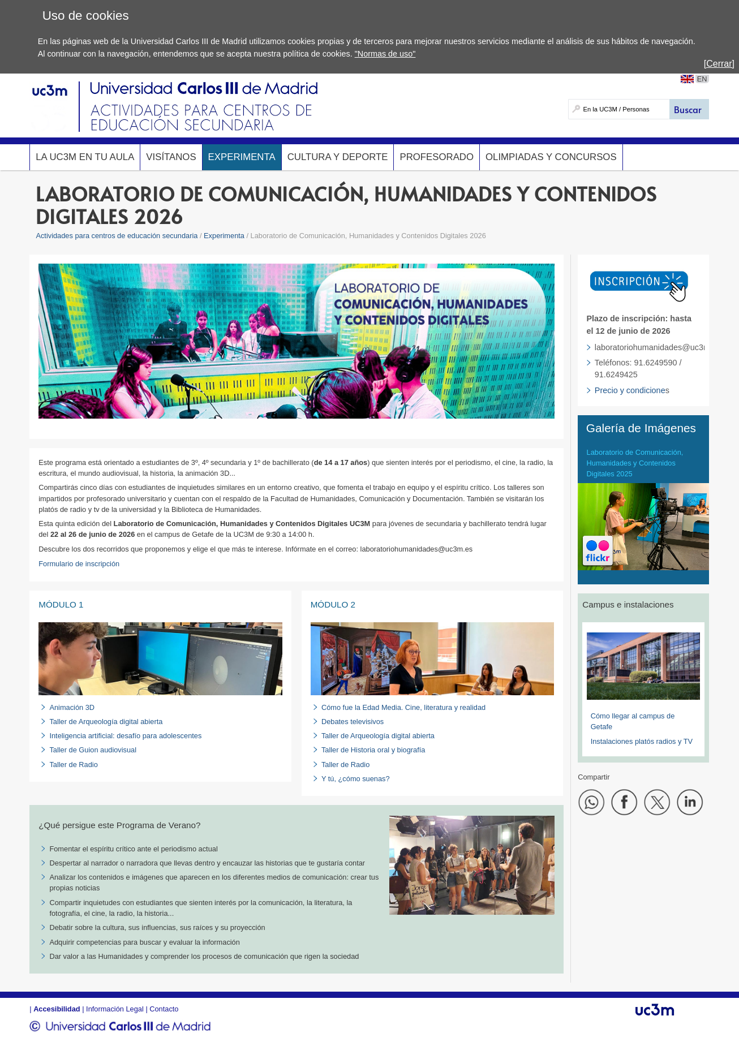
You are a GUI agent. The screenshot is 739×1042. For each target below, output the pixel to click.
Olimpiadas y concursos (551, 157)
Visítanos (171, 157)
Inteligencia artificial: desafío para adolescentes (125, 735)
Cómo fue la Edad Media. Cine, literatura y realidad (403, 707)
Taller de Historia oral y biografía (373, 750)
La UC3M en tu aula (85, 157)
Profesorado (436, 157)
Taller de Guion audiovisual (92, 750)
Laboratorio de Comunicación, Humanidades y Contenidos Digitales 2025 (635, 463)
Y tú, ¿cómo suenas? (355, 778)
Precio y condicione (630, 390)
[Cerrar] (719, 63)
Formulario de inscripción (78, 563)
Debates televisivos (352, 721)
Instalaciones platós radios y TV (642, 741)
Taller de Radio (73, 764)
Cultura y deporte (337, 157)
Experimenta (242, 157)
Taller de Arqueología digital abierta (105, 721)
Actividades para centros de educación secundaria (116, 235)
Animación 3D (71, 707)
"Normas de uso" (385, 53)
